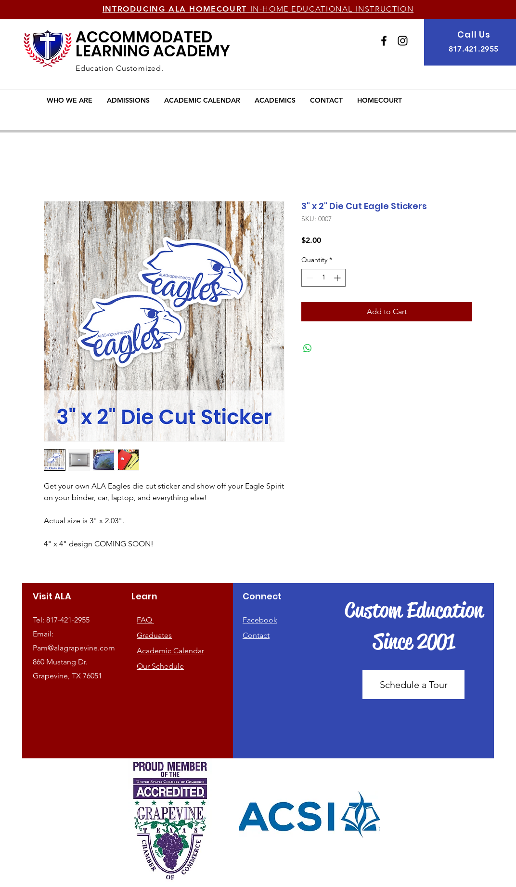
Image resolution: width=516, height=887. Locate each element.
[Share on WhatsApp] (307, 348)
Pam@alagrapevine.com (74, 647)
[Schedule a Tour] (413, 684)
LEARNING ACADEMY (153, 44)
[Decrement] (309, 277)
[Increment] (338, 277)
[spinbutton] (323, 277)
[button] (69, 100)
